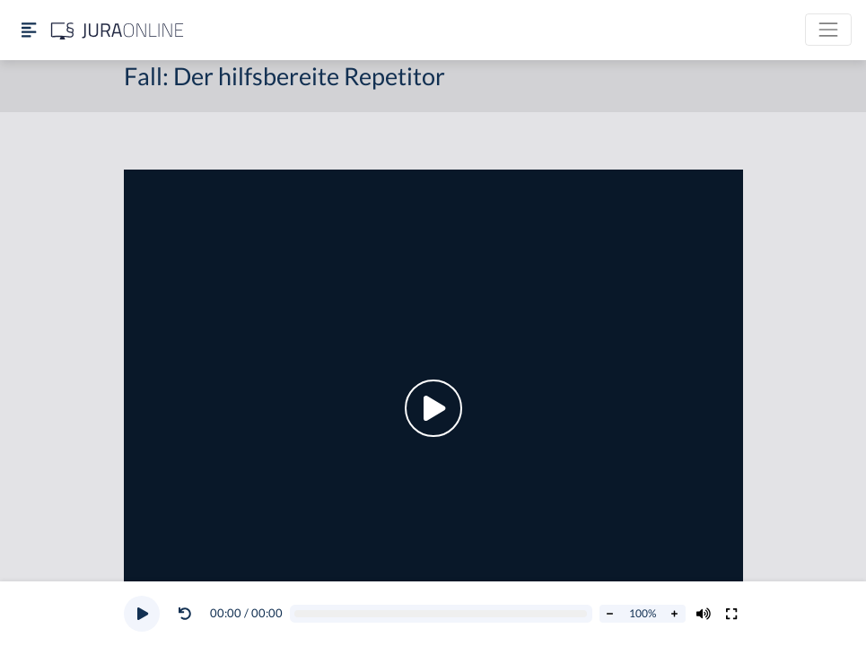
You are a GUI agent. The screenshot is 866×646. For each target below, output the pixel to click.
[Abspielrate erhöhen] (675, 614)
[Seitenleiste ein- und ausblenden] (28, 30)
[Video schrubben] (440, 614)
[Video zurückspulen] (185, 614)
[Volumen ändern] (703, 614)
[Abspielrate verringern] (610, 614)
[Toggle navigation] (828, 29)
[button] (188, 614)
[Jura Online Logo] (117, 30)
